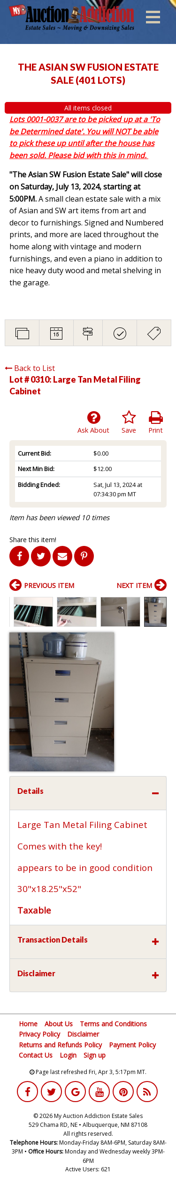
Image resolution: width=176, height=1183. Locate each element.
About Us (59, 1023)
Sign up (95, 1055)
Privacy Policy (39, 1034)
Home (28, 1023)
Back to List (30, 368)
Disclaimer (83, 1034)
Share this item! (32, 539)
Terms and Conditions (113, 1023)
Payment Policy (132, 1044)
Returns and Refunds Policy (60, 1044)
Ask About (93, 422)
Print (155, 422)
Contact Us (36, 1055)
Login (68, 1055)
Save (129, 422)
